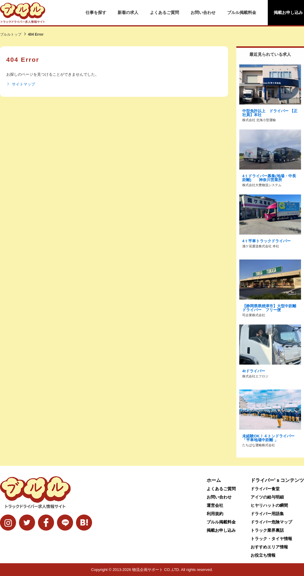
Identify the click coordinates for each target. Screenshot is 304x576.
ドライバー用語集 (267, 513)
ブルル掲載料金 (241, 12)
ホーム (214, 480)
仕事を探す (96, 12)
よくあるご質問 (164, 12)
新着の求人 (128, 12)
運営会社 (215, 505)
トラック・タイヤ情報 (271, 538)
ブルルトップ (10, 34)
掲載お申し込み (221, 530)
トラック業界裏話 (267, 530)
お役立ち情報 (263, 555)
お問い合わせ (203, 12)
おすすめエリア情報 (269, 547)
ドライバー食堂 (265, 488)
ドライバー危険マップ (271, 522)
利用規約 (215, 513)
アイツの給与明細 (267, 497)
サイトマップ (20, 84)
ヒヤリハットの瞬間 (269, 505)
